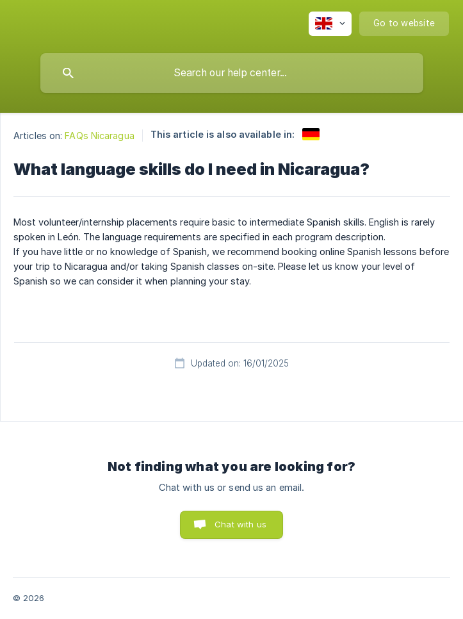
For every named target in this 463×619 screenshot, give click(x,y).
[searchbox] (231, 73)
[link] (311, 134)
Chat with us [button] (240, 524)
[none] (330, 24)
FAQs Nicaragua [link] (99, 135)
